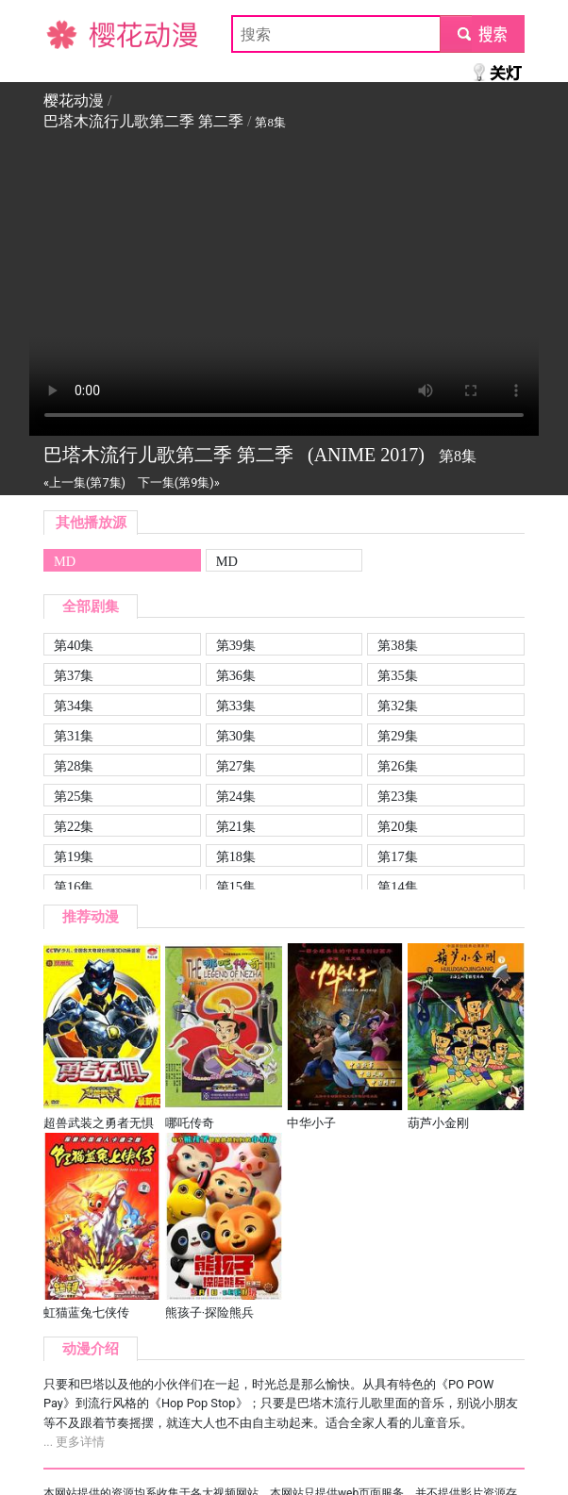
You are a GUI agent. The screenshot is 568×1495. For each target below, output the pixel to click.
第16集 (73, 886)
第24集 (236, 796)
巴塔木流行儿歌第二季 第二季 (143, 121)
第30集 (236, 735)
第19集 (73, 856)
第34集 (73, 705)
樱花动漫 (73, 33)
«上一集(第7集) (84, 482)
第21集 (236, 826)
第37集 (73, 675)
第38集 (397, 645)
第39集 (236, 645)
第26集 (397, 765)
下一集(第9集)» (179, 482)
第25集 (73, 796)
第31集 (73, 735)
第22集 (73, 826)
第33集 (236, 705)
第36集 (236, 675)
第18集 (236, 856)
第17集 (397, 856)
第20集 (397, 826)
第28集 (73, 765)
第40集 (73, 645)
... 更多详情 (74, 1442)
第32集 (397, 705)
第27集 (236, 765)
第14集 (397, 886)
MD (64, 561)
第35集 (397, 675)
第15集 (236, 886)
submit (482, 33)
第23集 (397, 796)
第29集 (397, 735)
